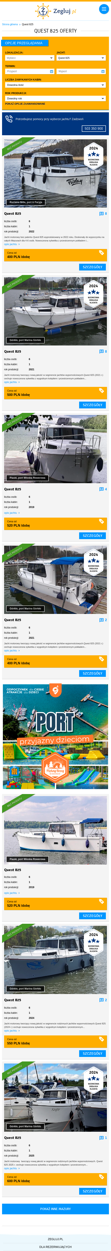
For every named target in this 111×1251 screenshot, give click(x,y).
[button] (29, 58)
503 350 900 (94, 128)
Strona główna (10, 24)
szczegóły (92, 267)
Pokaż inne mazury (55, 1209)
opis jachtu (11, 244)
